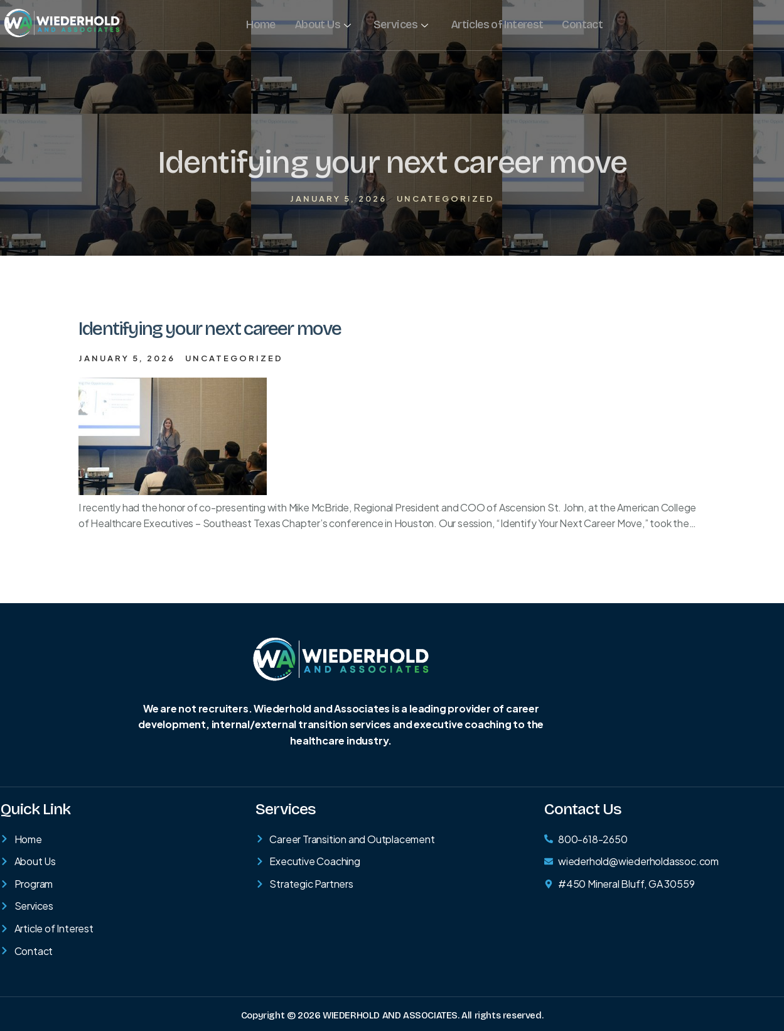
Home (260, 24)
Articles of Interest (495, 24)
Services (400, 24)
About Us (322, 24)
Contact (580, 24)
